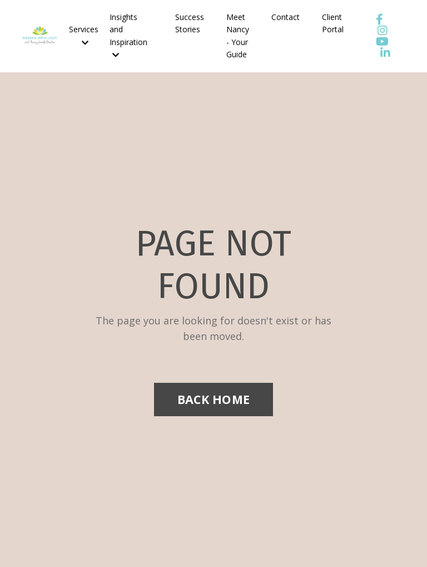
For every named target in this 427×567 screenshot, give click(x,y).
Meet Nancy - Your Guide (237, 36)
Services (83, 35)
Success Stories (189, 23)
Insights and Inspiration (128, 35)
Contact (285, 17)
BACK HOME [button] (213, 399)
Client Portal (333, 23)
